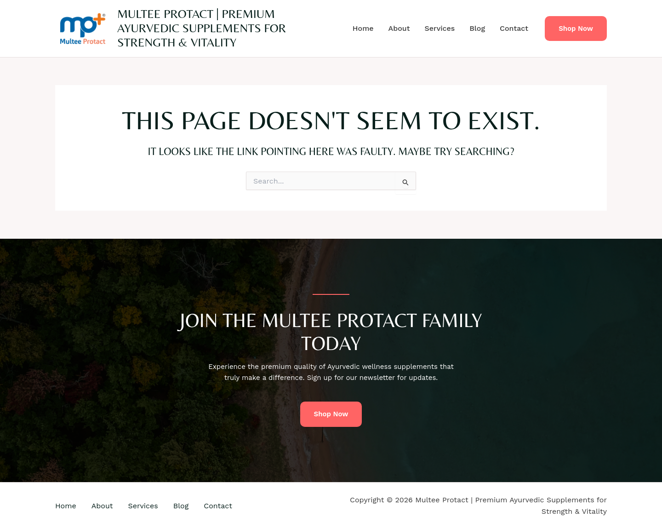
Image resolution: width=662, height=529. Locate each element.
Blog (477, 28)
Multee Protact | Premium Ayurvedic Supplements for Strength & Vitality (201, 28)
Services (440, 28)
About (399, 28)
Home (363, 28)
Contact (514, 28)
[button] (576, 28)
